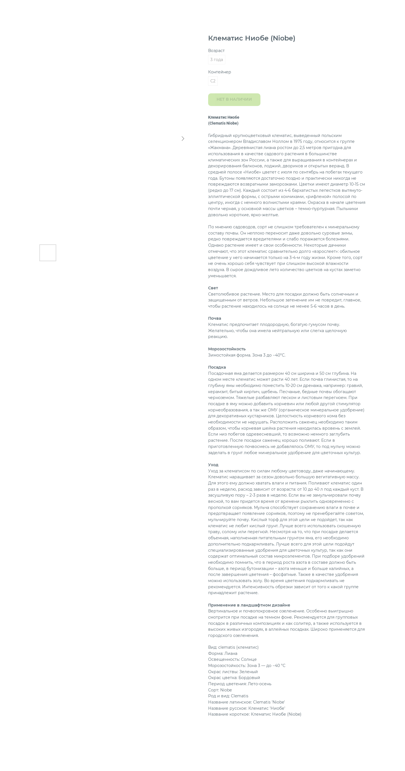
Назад (16, 8)
